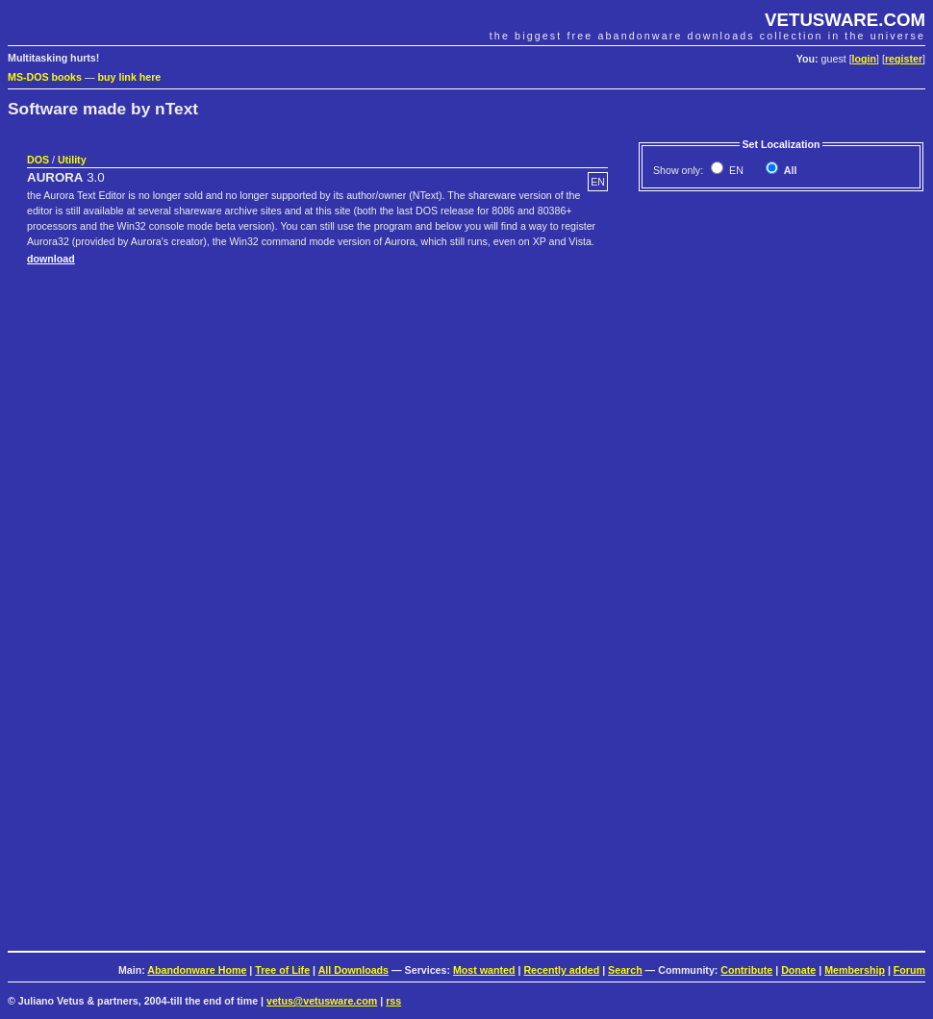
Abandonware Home (196, 970)
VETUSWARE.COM (845, 20)
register (903, 58)
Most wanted (484, 970)
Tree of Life (282, 970)
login (864, 58)
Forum (909, 970)
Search (625, 970)
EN (735, 170)
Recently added (561, 970)
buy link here (130, 77)
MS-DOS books (45, 77)
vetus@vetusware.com (321, 1001)
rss (393, 1001)
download (51, 258)
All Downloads (353, 970)
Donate (798, 970)
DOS (38, 159)
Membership (854, 970)
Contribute (746, 970)
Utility (72, 159)
